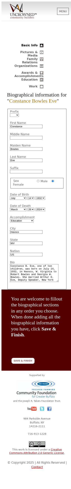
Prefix (14, 111)
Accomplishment (21, 217)
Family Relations (30, 60)
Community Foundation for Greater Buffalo (37, 392)
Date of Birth (19, 194)
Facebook (49, 412)
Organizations (26, 66)
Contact (37, 470)
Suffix (14, 168)
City (13, 228)
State (14, 240)
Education (29, 79)
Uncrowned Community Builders (23, 11)
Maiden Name (20, 145)
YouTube (32, 412)
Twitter (42, 412)
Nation (15, 251)
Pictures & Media (29, 53)
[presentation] (39, 348)
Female (18, 184)
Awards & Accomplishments (29, 74)
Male (44, 181)
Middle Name (19, 134)
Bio (12, 262)
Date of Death (20, 206)
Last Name (18, 157)
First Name (18, 123)
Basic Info (29, 45)
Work (33, 86)
